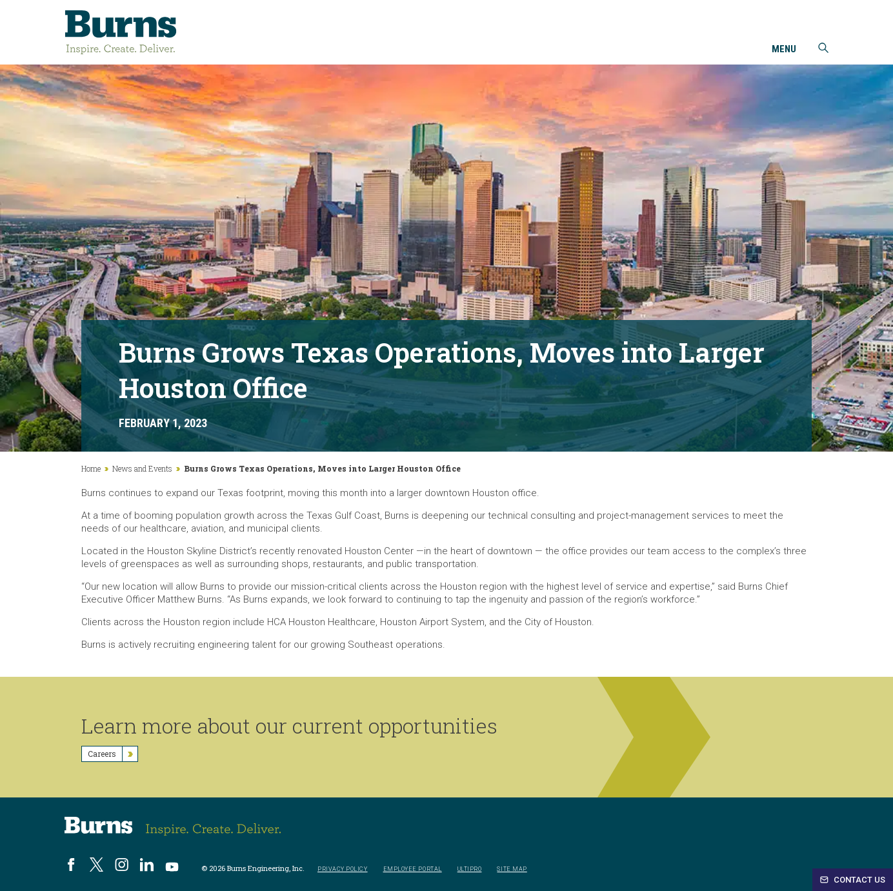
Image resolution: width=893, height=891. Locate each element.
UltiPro (469, 869)
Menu (784, 50)
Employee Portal (412, 869)
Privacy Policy (342, 869)
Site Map (512, 869)
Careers (112, 753)
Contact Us (852, 880)
